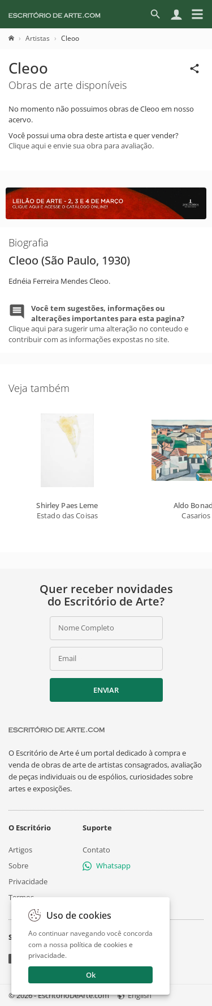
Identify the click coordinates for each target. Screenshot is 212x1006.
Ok (91, 975)
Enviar (105, 690)
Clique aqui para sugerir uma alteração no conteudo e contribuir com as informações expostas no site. (98, 323)
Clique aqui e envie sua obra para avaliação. (81, 145)
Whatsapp (107, 865)
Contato (96, 850)
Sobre (18, 865)
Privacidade (27, 881)
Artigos (20, 850)
